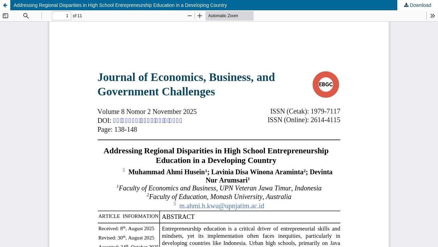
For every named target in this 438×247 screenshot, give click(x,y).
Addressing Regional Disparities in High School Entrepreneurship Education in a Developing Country (120, 5)
